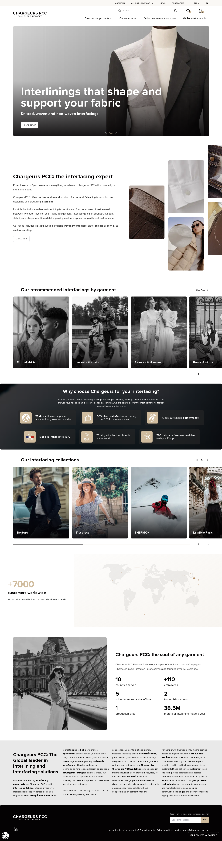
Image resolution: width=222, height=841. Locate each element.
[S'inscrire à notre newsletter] (205, 820)
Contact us (178, 3)
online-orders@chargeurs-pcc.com (192, 830)
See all (202, 289)
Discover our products (98, 18)
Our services (128, 18)
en (197, 3)
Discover (21, 238)
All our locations (142, 3)
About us (120, 3)
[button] (199, 374)
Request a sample (194, 18)
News (162, 3)
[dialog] (5, 835)
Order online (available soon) (160, 18)
